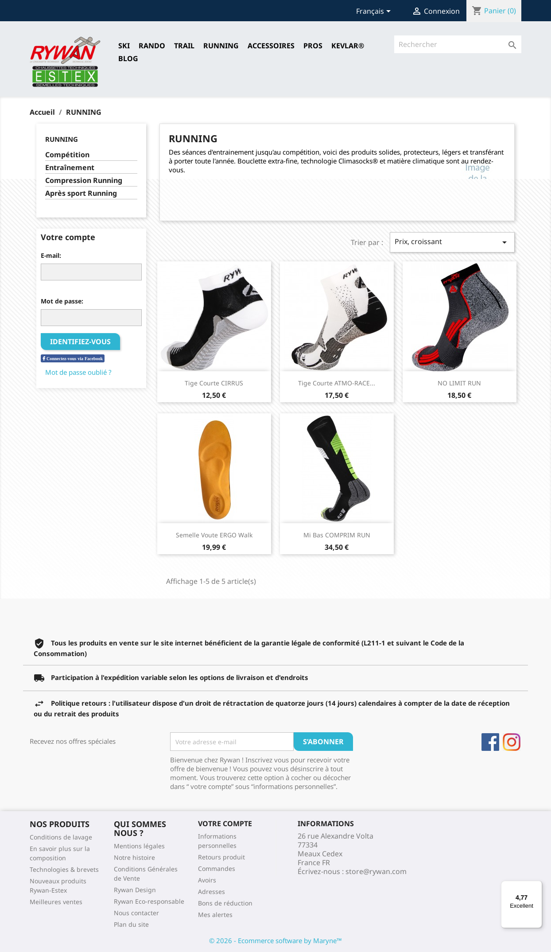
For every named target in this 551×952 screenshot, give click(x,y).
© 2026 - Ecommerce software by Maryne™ (275, 940)
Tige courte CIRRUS (214, 383)
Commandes (216, 868)
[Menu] (537, 886)
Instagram (511, 742)
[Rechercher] (457, 44)
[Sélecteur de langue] (375, 12)
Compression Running (83, 180)
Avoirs (207, 880)
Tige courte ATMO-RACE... (336, 383)
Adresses (211, 891)
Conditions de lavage (61, 837)
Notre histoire (134, 857)
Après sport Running (81, 193)
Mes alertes (215, 914)
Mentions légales (139, 846)
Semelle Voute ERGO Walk (214, 535)
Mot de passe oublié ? (78, 372)
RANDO (152, 46)
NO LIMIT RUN (459, 383)
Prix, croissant (452, 242)
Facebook (490, 742)
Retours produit (221, 857)
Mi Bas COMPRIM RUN (336, 535)
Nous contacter (136, 913)
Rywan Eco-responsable (149, 901)
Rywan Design (135, 890)
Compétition (67, 154)
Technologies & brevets (64, 869)
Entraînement (69, 167)
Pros (312, 46)
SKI (124, 46)
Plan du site (131, 924)
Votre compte (225, 823)
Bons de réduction (225, 903)
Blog (128, 58)
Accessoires (271, 46)
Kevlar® (347, 46)
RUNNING (221, 46)
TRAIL (184, 46)
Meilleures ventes (56, 902)
